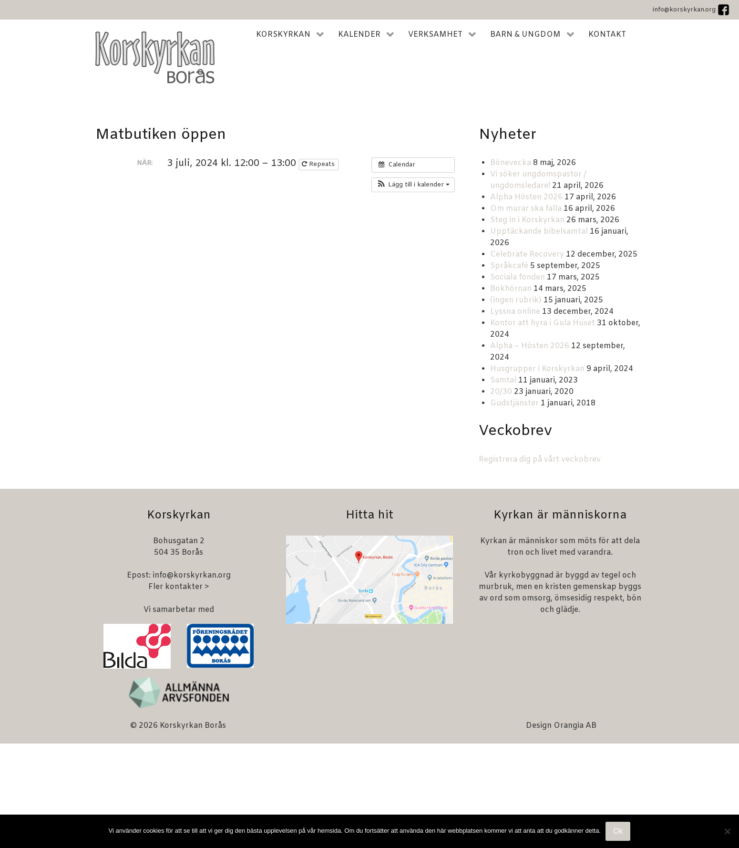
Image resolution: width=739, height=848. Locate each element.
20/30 (501, 392)
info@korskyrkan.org (684, 10)
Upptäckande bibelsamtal (539, 232)
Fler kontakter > (178, 587)
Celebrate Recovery (527, 254)
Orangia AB (575, 726)
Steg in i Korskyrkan (527, 220)
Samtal (503, 380)
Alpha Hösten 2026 (526, 197)
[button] (413, 185)
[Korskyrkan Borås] (155, 57)
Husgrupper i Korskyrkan (537, 369)
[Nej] (727, 831)
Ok (618, 831)
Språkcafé (509, 266)
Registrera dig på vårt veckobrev (540, 460)
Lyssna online (515, 312)
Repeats (319, 164)
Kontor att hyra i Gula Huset (542, 323)
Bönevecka (510, 163)
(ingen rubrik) (516, 300)
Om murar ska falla (526, 209)
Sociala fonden (517, 277)
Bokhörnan (511, 289)
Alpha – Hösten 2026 (529, 346)
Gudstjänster (514, 403)
